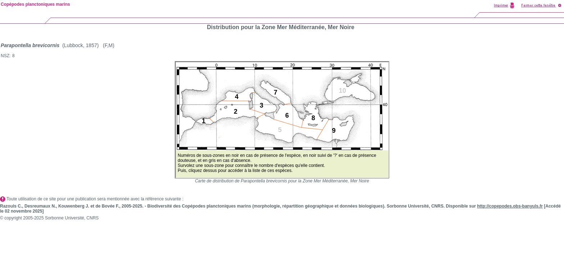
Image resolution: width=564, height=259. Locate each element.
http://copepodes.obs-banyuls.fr (510, 206)
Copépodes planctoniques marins (35, 4)
